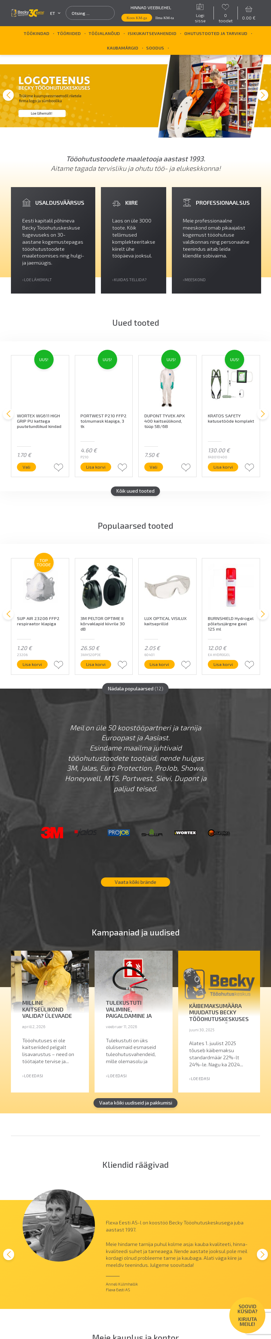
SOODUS (155, 48)
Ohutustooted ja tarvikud (215, 33)
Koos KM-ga (137, 18)
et (55, 13)
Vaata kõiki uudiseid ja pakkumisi (135, 1100)
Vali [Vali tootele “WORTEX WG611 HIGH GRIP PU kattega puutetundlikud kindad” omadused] (30, 465)
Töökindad (36, 33)
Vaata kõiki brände (135, 880)
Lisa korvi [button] (99, 465)
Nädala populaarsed (135, 686)
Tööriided (69, 33)
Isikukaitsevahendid (152, 33)
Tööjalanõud (104, 33)
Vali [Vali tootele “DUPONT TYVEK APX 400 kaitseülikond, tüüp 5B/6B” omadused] (157, 465)
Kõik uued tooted (135, 489)
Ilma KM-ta (164, 18)
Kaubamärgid (122, 48)
